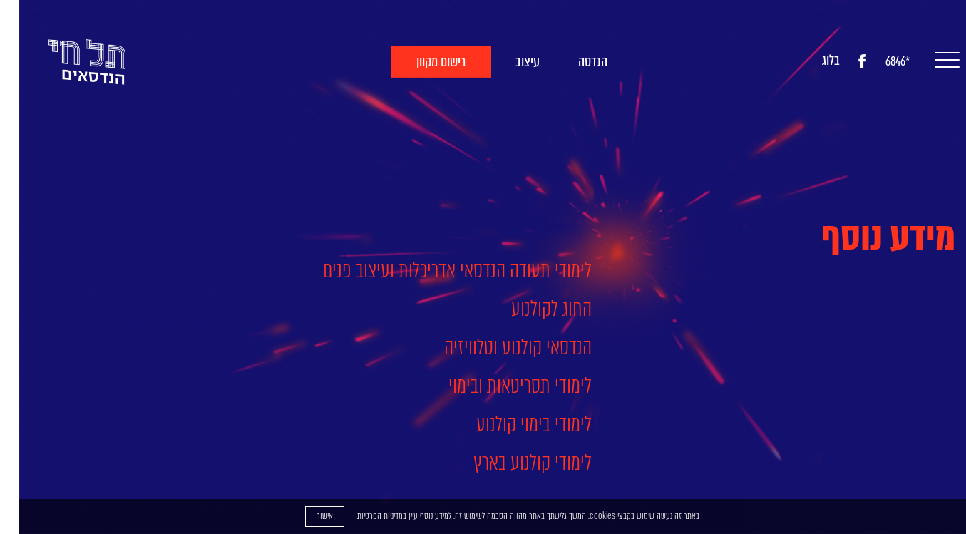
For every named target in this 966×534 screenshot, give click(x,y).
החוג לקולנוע (532, 309)
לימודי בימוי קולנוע (514, 424)
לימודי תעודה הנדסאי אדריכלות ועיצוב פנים (438, 270)
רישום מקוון (421, 61)
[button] (924, 60)
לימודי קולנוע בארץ (513, 463)
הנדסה (573, 61)
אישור (305, 516)
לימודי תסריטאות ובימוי (500, 386)
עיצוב (508, 61)
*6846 (878, 61)
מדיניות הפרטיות (361, 516)
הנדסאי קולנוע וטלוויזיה (498, 347)
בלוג (812, 60)
